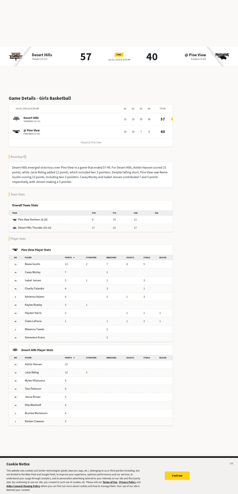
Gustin (32, 264)
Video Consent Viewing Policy (23, 489)
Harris (33, 313)
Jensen (33, 280)
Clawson (34, 421)
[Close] (231, 467)
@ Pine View (195, 55)
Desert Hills (42, 55)
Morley (33, 272)
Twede (34, 329)
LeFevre (33, 321)
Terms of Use (110, 486)
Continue (177, 479)
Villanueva (35, 380)
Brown (33, 397)
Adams (34, 297)
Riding (32, 372)
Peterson (33, 389)
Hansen (33, 364)
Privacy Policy (127, 486)
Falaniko (34, 288)
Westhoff (33, 405)
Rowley (33, 305)
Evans (35, 337)
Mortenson (36, 413)
